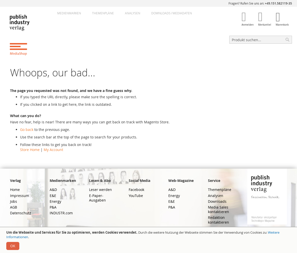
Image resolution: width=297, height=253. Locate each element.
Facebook (136, 189)
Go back (26, 129)
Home (15, 189)
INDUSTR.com (61, 213)
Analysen (132, 13)
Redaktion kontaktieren (218, 219)
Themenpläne (103, 13)
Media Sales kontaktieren (218, 209)
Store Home (30, 149)
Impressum (19, 195)
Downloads (217, 201)
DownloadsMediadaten (171, 13)
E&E (53, 195)
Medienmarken (69, 13)
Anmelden (248, 24)
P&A (53, 207)
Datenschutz (20, 213)
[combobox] (260, 40)
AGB (13, 207)
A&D (53, 189)
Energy (55, 201)
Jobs (13, 201)
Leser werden (100, 189)
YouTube (136, 195)
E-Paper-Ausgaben (97, 198)
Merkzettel (264, 24)
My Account (53, 149)
